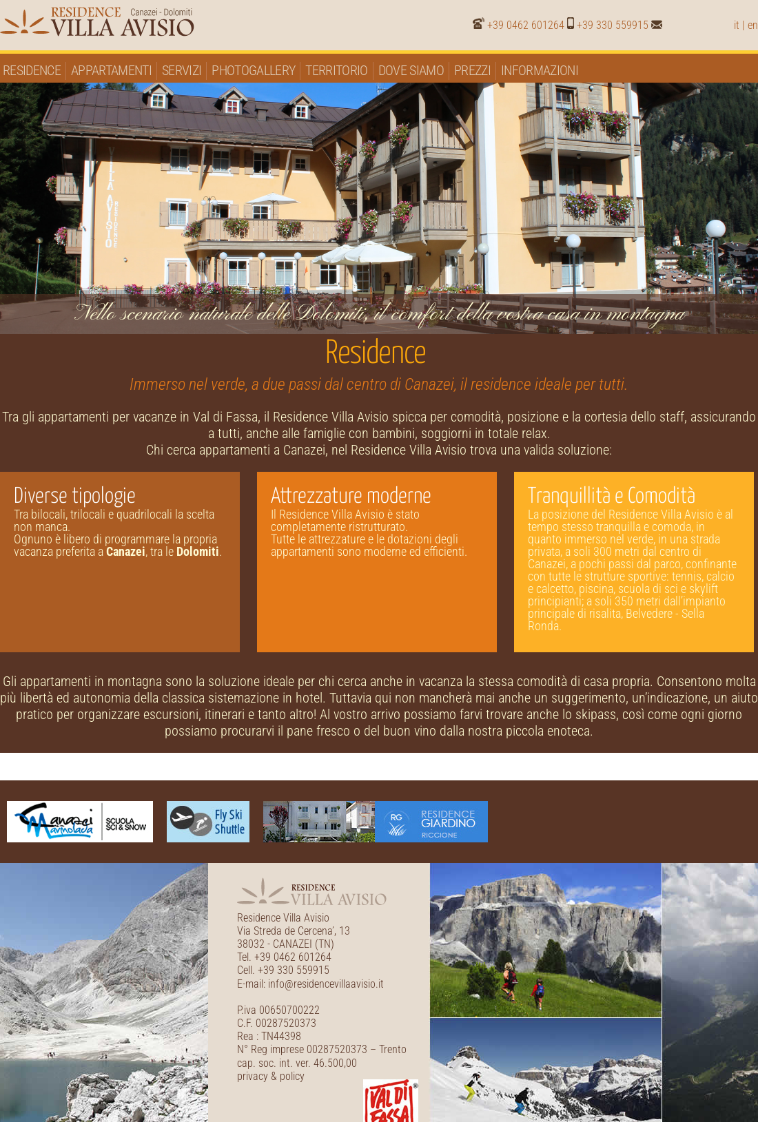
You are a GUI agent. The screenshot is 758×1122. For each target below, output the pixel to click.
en (753, 25)
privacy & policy (271, 1076)
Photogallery (253, 70)
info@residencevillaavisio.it (326, 983)
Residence (32, 70)
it (736, 25)
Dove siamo (411, 70)
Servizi (181, 70)
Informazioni (539, 70)
